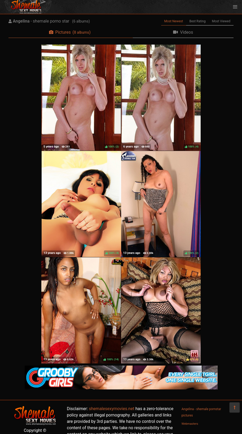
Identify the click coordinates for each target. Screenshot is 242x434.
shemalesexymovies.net (111, 408)
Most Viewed (221, 21)
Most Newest (173, 21)
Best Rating (197, 21)
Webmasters (190, 424)
